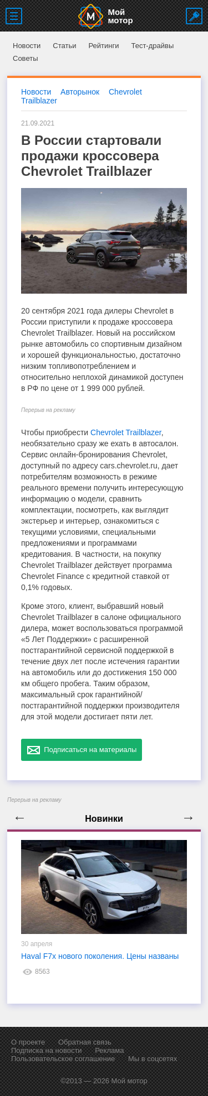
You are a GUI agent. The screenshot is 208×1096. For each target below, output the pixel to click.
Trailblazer (39, 100)
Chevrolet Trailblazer (125, 432)
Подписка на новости (46, 1050)
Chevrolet (125, 91)
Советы (25, 58)
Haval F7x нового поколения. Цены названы (100, 956)
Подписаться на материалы (81, 749)
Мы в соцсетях (152, 1059)
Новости (26, 45)
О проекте (28, 1042)
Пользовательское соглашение (63, 1059)
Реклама (109, 1050)
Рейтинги (103, 45)
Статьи (64, 45)
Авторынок (79, 91)
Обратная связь (84, 1042)
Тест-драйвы (152, 45)
